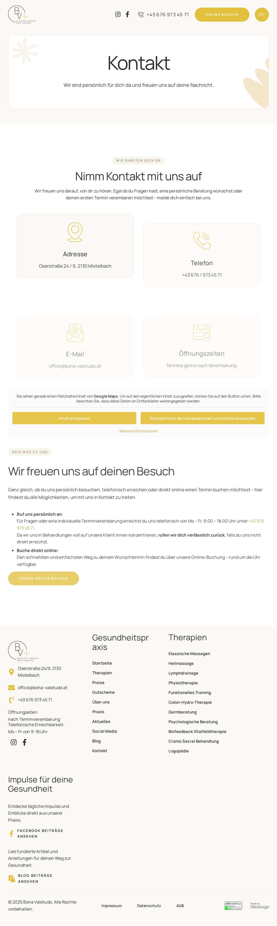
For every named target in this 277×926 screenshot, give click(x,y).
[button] (163, 14)
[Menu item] (121, 663)
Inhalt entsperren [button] (74, 438)
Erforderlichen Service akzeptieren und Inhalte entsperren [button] (202, 438)
